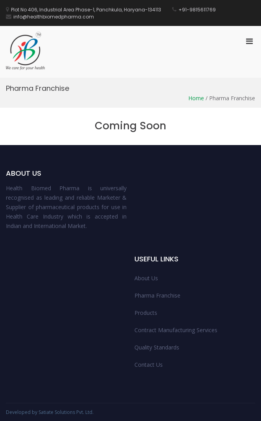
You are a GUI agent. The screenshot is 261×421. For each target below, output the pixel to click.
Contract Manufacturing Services (175, 330)
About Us (146, 278)
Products (145, 312)
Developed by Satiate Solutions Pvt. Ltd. (50, 412)
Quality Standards (156, 347)
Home (196, 98)
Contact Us (148, 364)
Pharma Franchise (157, 295)
